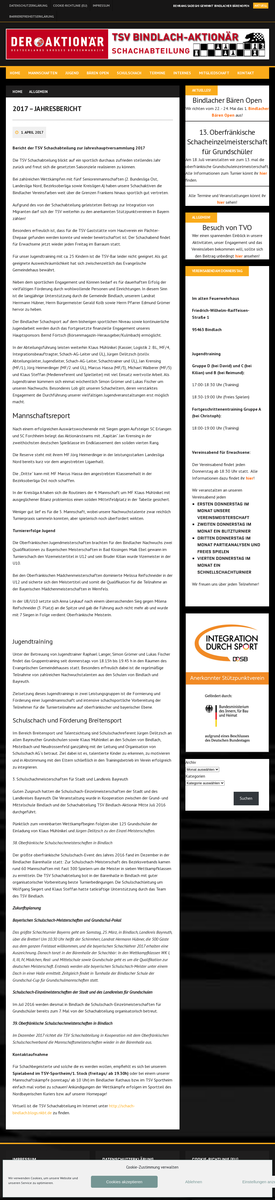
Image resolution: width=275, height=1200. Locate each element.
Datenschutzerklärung (28, 5)
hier (254, 180)
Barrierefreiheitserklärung (31, 16)
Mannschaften (43, 73)
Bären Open (98, 73)
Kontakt (246, 73)
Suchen (245, 806)
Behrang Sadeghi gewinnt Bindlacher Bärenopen (211, 6)
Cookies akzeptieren (124, 1181)
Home (16, 73)
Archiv (190, 770)
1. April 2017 (33, 135)
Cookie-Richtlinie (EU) (70, 5)
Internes (183, 73)
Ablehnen (193, 1181)
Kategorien (195, 784)
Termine (158, 73)
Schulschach (130, 73)
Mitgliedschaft (215, 73)
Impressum (101, 5)
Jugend (72, 73)
